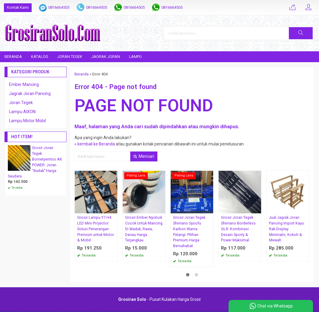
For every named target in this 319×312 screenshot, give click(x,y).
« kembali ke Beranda (94, 144)
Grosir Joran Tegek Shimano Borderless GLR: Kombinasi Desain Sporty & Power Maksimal (238, 229)
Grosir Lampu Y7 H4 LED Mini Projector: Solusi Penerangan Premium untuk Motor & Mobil (95, 229)
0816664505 (58, 7)
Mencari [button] (144, 156)
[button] (301, 33)
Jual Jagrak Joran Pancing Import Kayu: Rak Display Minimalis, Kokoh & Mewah (287, 229)
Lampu (135, 56)
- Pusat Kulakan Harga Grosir (159, 299)
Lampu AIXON (22, 111)
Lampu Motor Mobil (27, 120)
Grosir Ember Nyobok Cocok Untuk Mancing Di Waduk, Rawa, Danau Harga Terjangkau (144, 229)
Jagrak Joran (105, 56)
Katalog (39, 56)
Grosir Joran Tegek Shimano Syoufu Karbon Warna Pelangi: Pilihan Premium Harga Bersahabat (189, 231)
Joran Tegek (69, 56)
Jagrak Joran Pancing (30, 93)
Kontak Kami (18, 7)
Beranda (13, 56)
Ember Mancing (24, 84)
